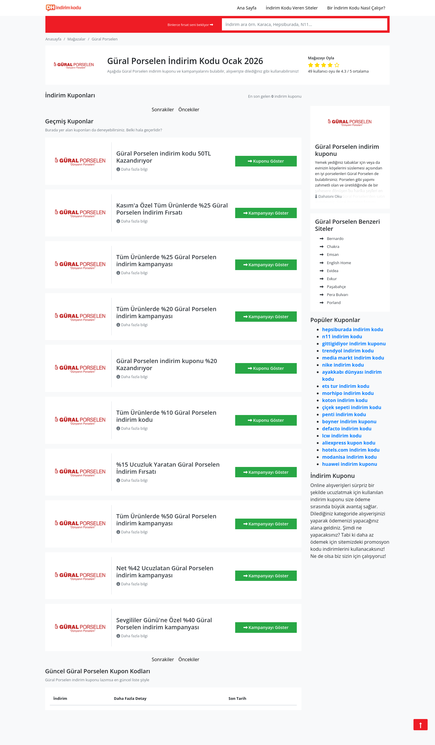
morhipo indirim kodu (348, 393)
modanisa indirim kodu (349, 457)
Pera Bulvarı (334, 294)
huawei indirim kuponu (349, 464)
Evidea (329, 270)
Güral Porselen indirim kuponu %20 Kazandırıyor (166, 364)
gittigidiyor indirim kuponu (354, 343)
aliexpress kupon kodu (348, 443)
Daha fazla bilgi (132, 169)
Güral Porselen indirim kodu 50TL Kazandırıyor (163, 156)
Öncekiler (188, 109)
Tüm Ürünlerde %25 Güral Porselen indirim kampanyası (166, 260)
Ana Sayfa (246, 8)
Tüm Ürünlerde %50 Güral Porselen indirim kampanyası (166, 519)
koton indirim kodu (345, 400)
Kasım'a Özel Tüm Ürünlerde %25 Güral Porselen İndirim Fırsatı (172, 208)
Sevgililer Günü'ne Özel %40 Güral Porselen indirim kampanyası (164, 623)
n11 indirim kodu (342, 336)
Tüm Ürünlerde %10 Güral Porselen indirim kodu (166, 416)
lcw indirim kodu (342, 435)
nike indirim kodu (343, 365)
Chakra (329, 246)
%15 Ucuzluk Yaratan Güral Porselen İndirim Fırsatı (168, 468)
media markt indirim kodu (353, 357)
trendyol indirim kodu (348, 350)
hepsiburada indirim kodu (352, 329)
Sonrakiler (163, 109)
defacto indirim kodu (347, 428)
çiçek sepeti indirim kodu (351, 407)
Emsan (329, 254)
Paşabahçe (333, 286)
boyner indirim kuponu (349, 421)
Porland (330, 302)
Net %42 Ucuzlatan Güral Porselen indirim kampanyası (165, 571)
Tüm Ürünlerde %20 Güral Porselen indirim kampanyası (166, 312)
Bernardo (332, 238)
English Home (335, 262)
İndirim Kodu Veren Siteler (292, 8)
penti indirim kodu (344, 414)
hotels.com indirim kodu (351, 450)
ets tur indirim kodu (345, 386)
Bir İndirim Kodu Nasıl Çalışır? (356, 8)
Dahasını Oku (328, 196)
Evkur (328, 278)
